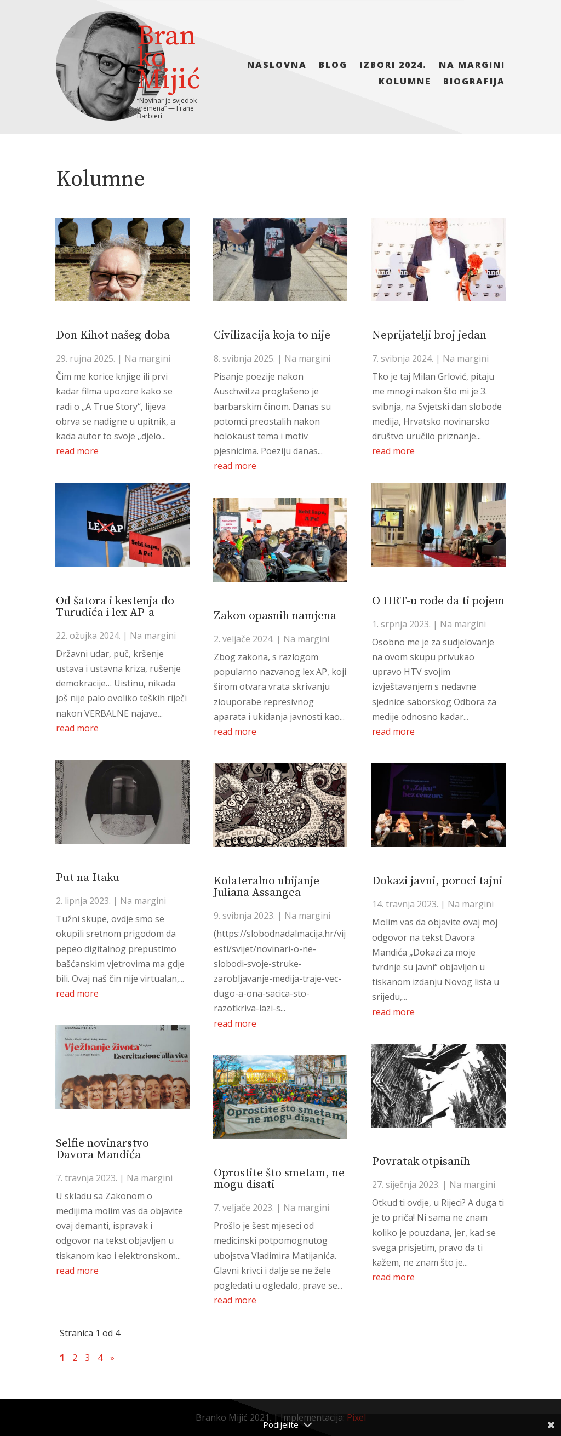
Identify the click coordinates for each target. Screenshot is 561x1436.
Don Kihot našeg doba (113, 335)
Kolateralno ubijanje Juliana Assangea (266, 887)
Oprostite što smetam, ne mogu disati (279, 1179)
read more (77, 451)
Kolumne (405, 82)
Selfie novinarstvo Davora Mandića (102, 1149)
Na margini (472, 66)
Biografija (474, 82)
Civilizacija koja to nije (272, 335)
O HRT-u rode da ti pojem (438, 601)
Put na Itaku (87, 878)
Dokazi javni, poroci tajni (437, 881)
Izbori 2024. (393, 66)
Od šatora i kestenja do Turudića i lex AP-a (115, 607)
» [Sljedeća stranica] (112, 1358)
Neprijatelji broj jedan (429, 335)
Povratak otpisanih (421, 1161)
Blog (333, 66)
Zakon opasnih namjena (275, 616)
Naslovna (277, 66)
